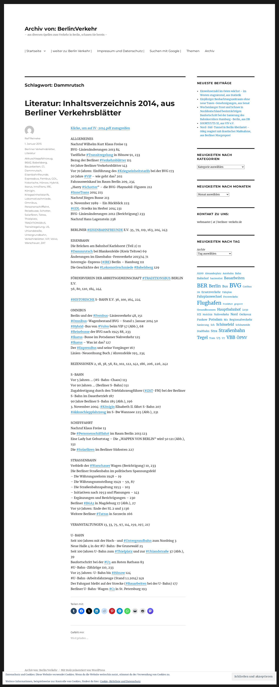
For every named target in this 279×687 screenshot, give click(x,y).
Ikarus (28, 186)
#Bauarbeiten (136, 583)
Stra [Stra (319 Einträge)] (214, 331)
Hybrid (54, 182)
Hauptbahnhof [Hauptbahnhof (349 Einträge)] (229, 309)
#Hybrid (77, 326)
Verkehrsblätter (34, 238)
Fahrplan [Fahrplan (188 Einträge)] (227, 292)
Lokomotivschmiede (38, 198)
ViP (47, 238)
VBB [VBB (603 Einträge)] (231, 337)
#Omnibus (79, 321)
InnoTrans (40, 186)
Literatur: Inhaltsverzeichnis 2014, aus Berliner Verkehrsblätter (100, 108)
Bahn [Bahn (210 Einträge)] (238, 273)
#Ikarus (77, 337)
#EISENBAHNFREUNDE (105, 230)
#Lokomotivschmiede (116, 267)
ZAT (43, 242)
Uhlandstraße (33, 230)
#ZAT (149, 390)
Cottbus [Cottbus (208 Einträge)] (247, 286)
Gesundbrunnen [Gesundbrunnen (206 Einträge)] (206, 309)
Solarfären (31, 214)
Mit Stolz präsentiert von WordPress (83, 670)
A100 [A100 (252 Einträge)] (200, 273)
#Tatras (102, 514)
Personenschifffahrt (37, 206)
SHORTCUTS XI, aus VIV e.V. (217, 123)
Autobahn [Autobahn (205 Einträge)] (228, 273)
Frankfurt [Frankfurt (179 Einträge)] (228, 304)
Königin (30, 190)
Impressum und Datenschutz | (120, 51)
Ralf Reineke (32, 138)
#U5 (107, 562)
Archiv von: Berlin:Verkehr (61, 28)
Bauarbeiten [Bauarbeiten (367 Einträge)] (234, 278)
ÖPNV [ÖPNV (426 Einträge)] (242, 337)
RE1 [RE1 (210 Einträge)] (226, 319)
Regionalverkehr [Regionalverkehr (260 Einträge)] (240, 319)
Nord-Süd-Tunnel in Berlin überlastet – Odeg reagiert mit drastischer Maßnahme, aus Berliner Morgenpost (225, 131)
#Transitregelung (99, 155)
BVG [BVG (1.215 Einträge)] (235, 285)
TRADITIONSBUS (35, 222)
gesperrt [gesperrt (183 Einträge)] (238, 304)
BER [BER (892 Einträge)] (202, 285)
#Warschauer (100, 466)
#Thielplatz (124, 551)
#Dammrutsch (82, 251)
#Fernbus (100, 315)
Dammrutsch (33, 170)
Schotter (45, 210)
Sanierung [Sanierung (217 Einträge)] (203, 324)
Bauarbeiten (33, 166)
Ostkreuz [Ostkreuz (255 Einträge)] (245, 314)
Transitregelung (35, 226)
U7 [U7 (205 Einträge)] (223, 338)
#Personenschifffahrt (92, 433)
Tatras (42, 214)
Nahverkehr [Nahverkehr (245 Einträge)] (221, 314)
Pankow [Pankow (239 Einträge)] (202, 319)
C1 (43, 166)
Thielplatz (31, 218)
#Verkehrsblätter (113, 160)
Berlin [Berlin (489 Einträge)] (215, 286)
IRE (49, 186)
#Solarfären (85, 449)
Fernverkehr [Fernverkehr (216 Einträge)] (230, 296)
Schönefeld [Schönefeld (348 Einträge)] (225, 324)
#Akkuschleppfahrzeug (88, 412)
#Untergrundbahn (138, 541)
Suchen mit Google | (165, 51)
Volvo (54, 238)
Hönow (43, 182)
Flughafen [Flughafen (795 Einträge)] (209, 303)
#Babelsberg (143, 267)
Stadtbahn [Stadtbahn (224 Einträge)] (203, 331)
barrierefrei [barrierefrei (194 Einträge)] (216, 278)
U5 (47, 226)
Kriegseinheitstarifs (37, 194)
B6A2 (28, 162)
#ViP (87, 176)
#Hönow (118, 573)
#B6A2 (89, 503)
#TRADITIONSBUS (156, 278)
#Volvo (103, 326)
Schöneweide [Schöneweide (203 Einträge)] (243, 324)
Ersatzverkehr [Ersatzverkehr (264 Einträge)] (211, 292)
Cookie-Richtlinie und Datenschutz (120, 681)
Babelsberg (39, 162)
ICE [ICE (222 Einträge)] (199, 314)
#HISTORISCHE (82, 299)
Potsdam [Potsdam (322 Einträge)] (215, 319)
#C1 (112, 589)
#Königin (107, 407)
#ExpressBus (87, 348)
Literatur (30, 153)
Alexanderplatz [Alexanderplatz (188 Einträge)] (213, 273)
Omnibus (31, 202)
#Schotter (89, 187)
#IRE (106, 262)
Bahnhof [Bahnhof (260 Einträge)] (203, 278)
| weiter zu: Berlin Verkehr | (71, 51)
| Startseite (33, 51)
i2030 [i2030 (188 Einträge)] (245, 309)
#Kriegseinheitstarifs (133, 171)
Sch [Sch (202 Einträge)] (213, 324)
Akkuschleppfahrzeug (38, 158)
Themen (193, 51)
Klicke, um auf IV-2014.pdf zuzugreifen (100, 128)
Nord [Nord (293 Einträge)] (234, 314)
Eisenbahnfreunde (36, 174)
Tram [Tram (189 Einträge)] (212, 338)
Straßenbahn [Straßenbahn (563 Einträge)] (232, 330)
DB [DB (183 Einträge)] (198, 292)
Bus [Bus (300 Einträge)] (225, 286)
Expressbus (32, 178)
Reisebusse (32, 210)
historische (31, 182)
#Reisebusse (80, 332)
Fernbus (45, 178)
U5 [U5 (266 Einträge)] (218, 338)
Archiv (209, 51)
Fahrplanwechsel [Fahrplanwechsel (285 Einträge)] (209, 296)
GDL (54, 178)
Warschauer (32, 242)
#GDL (75, 208)
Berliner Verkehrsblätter (40, 149)
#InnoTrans (80, 192)
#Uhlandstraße (157, 551)
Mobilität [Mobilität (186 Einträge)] (207, 314)
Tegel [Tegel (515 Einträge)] (202, 337)
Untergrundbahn (35, 234)
